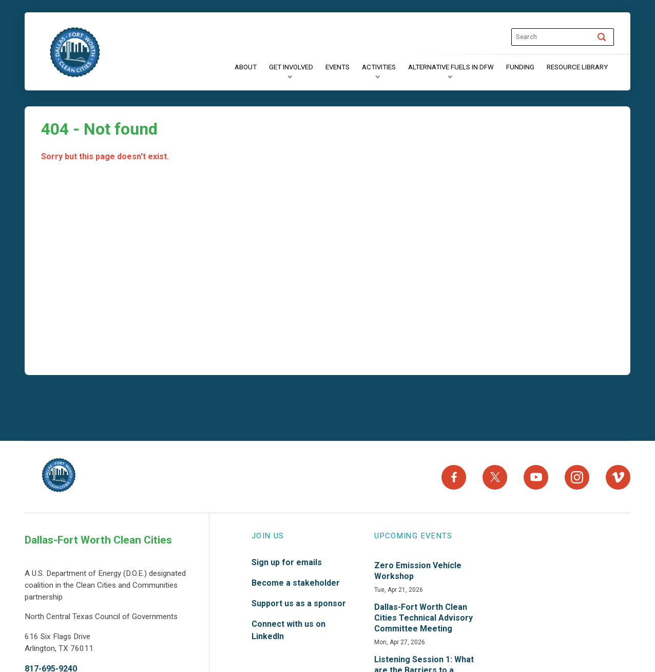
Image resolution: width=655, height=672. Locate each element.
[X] (495, 475)
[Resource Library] (577, 67)
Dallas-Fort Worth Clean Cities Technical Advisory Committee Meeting (423, 614)
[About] (245, 67)
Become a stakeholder (296, 579)
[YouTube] (536, 475)
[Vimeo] (618, 475)
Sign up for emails (287, 559)
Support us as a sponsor (299, 600)
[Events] (337, 67)
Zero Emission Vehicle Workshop (417, 567)
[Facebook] (453, 475)
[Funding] (520, 67)
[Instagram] (577, 475)
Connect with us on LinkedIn (288, 626)
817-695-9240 (51, 665)
